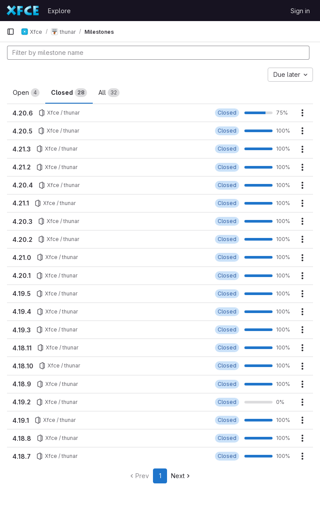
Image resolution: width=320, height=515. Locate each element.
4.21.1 (20, 203)
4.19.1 (20, 420)
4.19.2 (21, 402)
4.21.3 (21, 149)
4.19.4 (21, 311)
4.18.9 (21, 384)
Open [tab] (26, 92)
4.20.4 (22, 185)
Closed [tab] (69, 92)
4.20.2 (22, 239)
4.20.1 (21, 275)
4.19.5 (21, 293)
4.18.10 (22, 366)
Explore (59, 10)
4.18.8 (21, 438)
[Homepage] (23, 11)
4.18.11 (22, 348)
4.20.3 (22, 221)
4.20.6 (22, 113)
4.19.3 (21, 330)
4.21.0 (21, 257)
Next (181, 475)
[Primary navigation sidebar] (11, 32)
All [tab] (109, 92)
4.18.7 (21, 456)
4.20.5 (22, 131)
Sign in (300, 10)
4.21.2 (21, 167)
